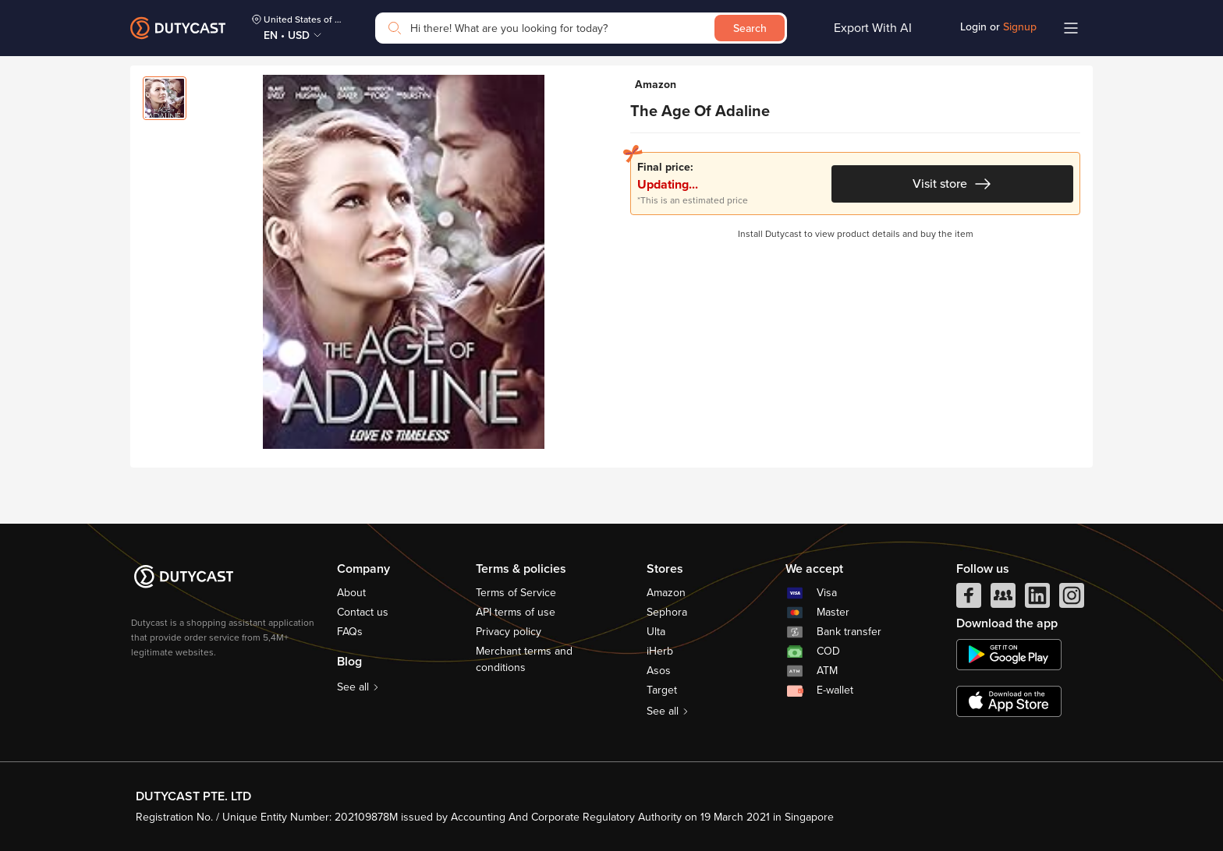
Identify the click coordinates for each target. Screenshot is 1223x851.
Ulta (656, 631)
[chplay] (1009, 654)
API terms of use (515, 612)
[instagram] (1071, 599)
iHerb (660, 651)
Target (662, 690)
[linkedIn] (1037, 599)
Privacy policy (508, 631)
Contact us (362, 612)
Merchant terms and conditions (524, 659)
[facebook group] (1003, 599)
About (351, 592)
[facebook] (968, 599)
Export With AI (873, 28)
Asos (659, 670)
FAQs (350, 631)
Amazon (666, 592)
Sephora (667, 612)
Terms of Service (516, 592)
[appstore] (1009, 701)
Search (750, 28)
